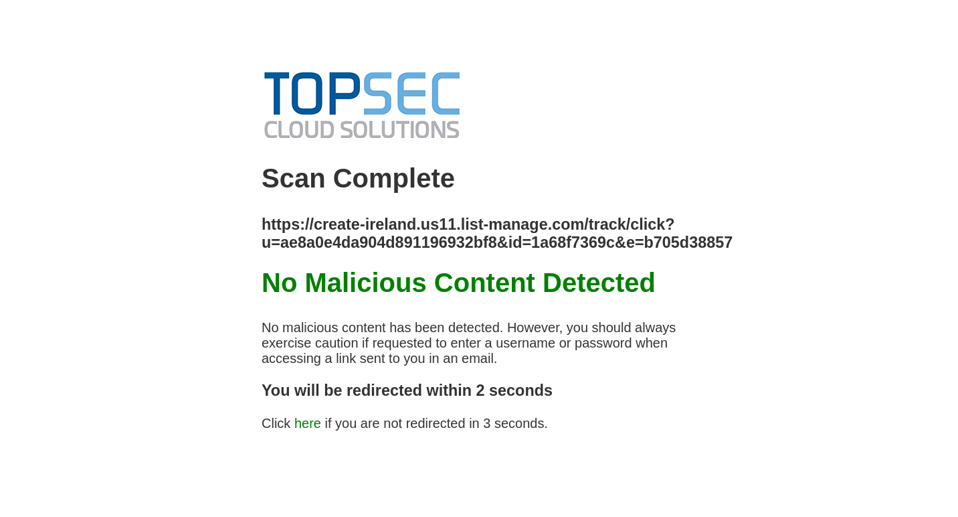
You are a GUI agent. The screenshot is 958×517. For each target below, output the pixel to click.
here (307, 423)
